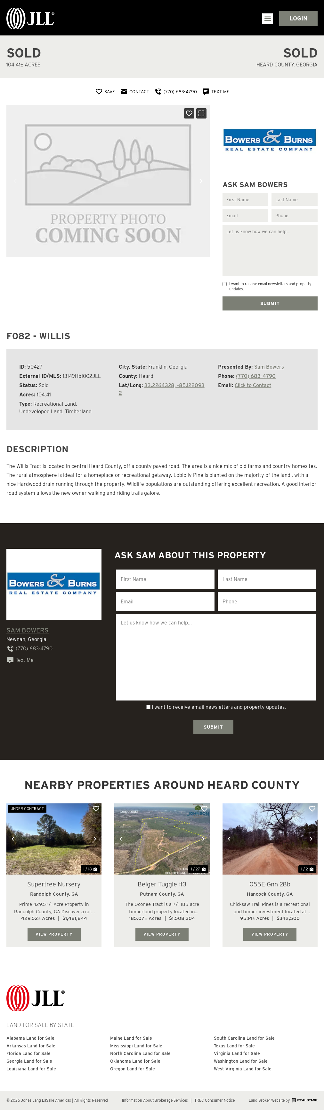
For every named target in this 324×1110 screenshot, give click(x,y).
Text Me (20, 660)
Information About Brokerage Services (155, 1100)
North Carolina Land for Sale (140, 1053)
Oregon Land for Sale (132, 1069)
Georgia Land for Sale (29, 1061)
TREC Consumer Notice (214, 1100)
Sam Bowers (269, 367)
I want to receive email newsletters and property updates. (270, 286)
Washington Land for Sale (241, 1061)
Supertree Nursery (54, 884)
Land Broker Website (267, 1100)
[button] (267, 18)
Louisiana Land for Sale (31, 1069)
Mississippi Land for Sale (136, 1046)
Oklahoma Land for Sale (135, 1061)
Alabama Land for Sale (30, 1038)
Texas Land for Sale (234, 1046)
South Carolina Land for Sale (244, 1038)
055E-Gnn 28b (269, 884)
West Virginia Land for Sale (242, 1069)
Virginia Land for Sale (237, 1053)
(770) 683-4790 (256, 376)
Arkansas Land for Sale (30, 1046)
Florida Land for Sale (28, 1053)
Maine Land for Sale (131, 1038)
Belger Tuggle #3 (162, 884)
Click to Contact (253, 385)
